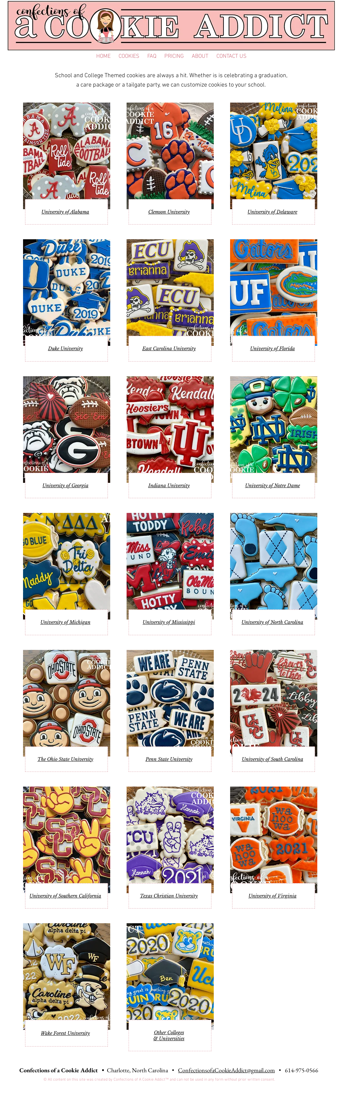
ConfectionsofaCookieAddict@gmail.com (226, 1070)
